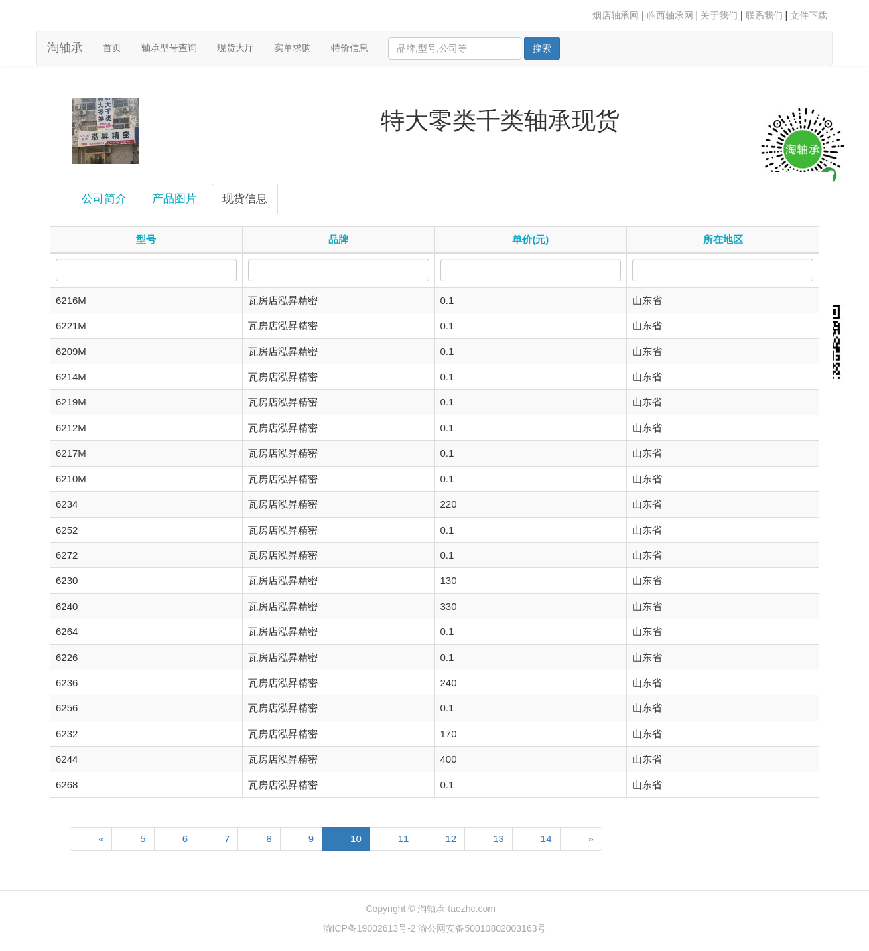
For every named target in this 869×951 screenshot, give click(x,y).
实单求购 (292, 47)
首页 (117, 46)
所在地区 (723, 239)
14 (546, 838)
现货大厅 (235, 47)
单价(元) (530, 239)
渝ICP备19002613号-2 (371, 928)
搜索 (542, 48)
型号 (146, 239)
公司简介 (104, 198)
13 (498, 838)
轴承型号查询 (169, 47)
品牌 (338, 239)
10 (356, 838)
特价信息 (349, 47)
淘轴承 (65, 47)
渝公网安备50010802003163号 (482, 928)
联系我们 (764, 15)
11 (403, 838)
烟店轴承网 (615, 15)
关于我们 (719, 15)
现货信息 (244, 198)
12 (450, 838)
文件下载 (808, 15)
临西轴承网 (670, 15)
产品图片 (174, 198)
